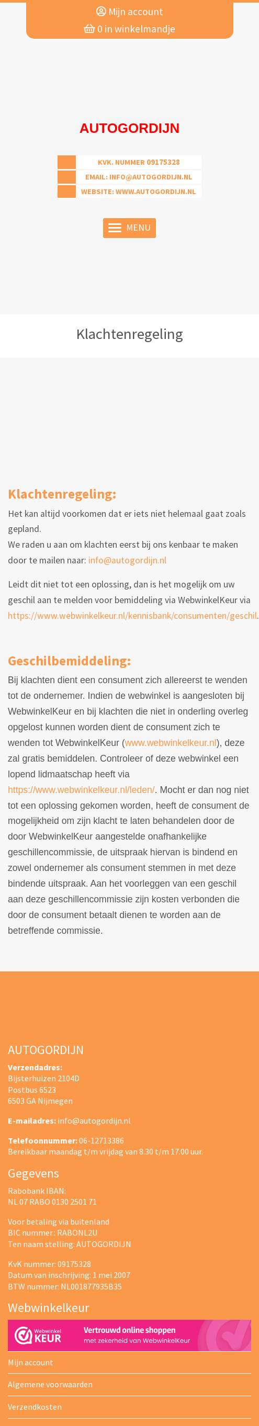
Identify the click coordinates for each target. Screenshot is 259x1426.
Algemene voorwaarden (50, 1384)
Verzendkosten (35, 1406)
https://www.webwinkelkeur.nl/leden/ (81, 790)
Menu (129, 227)
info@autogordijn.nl (151, 177)
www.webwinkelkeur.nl (171, 743)
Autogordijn (130, 128)
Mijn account (129, 11)
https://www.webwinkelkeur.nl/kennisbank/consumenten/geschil (132, 615)
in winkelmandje (129, 28)
